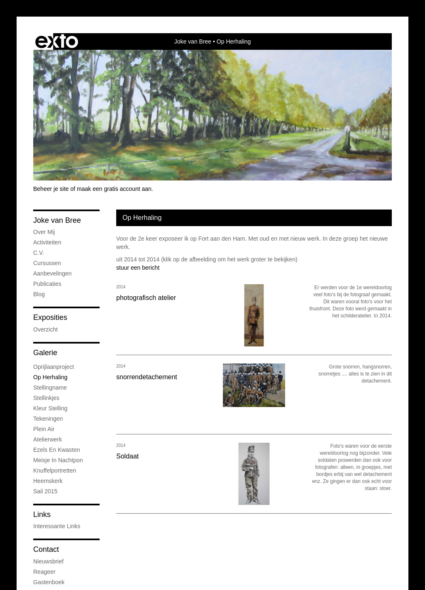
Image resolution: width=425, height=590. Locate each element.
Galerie (45, 353)
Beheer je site (51, 188)
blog (39, 294)
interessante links (57, 526)
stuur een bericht (137, 267)
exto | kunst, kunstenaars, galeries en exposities (56, 41)
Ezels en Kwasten (56, 449)
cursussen (47, 263)
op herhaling (50, 377)
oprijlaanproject (53, 366)
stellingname (50, 387)
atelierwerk (47, 439)
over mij (44, 232)
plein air (43, 429)
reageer (44, 571)
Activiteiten (47, 242)
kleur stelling (50, 408)
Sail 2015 (45, 491)
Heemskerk (48, 481)
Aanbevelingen (52, 273)
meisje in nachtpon (58, 460)
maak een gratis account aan (114, 188)
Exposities (50, 317)
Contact (46, 549)
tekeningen (48, 418)
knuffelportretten (54, 470)
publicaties (47, 283)
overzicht (45, 329)
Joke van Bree (193, 41)
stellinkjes (46, 398)
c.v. (38, 252)
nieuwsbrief (48, 561)
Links (42, 514)
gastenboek (49, 582)
